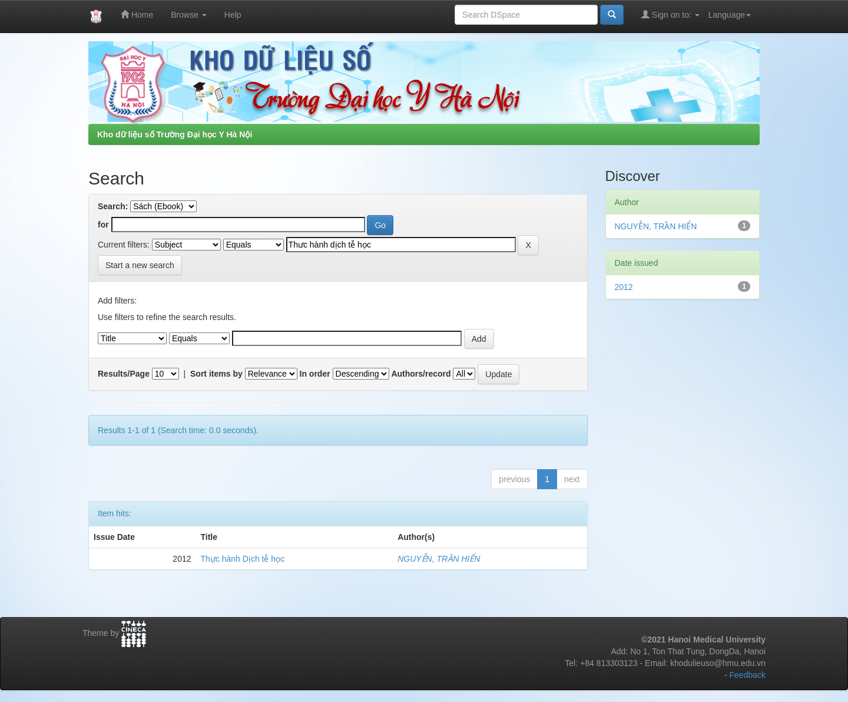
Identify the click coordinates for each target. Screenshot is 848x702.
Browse (189, 14)
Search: (113, 206)
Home (137, 14)
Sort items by (216, 373)
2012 (624, 287)
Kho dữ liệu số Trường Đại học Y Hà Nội (174, 134)
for (103, 224)
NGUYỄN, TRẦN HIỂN (439, 558)
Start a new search (139, 265)
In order (315, 373)
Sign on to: (670, 14)
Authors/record (420, 373)
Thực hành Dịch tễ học (243, 558)
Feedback (748, 675)
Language (729, 14)
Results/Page (124, 373)
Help (232, 14)
